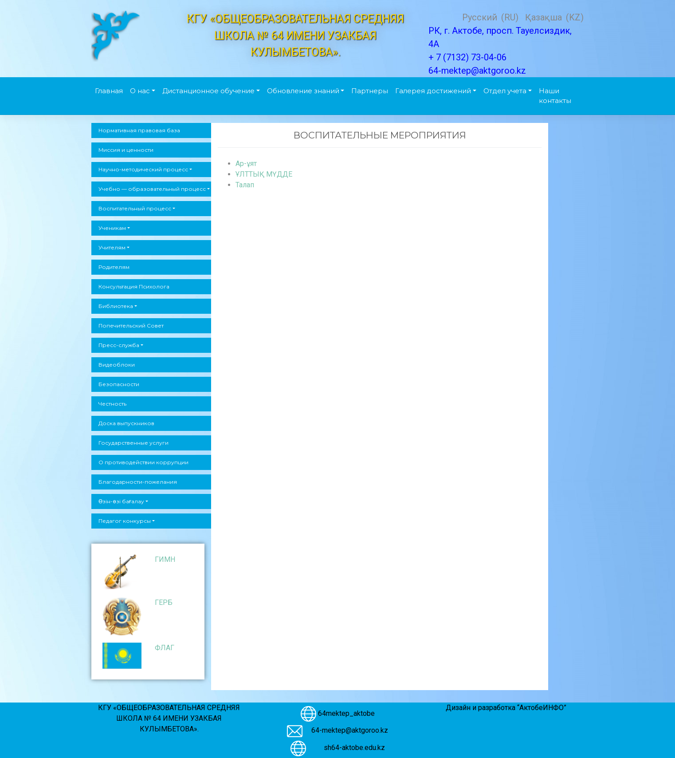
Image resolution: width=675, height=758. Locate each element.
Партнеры (369, 91)
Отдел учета (504, 91)
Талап (244, 185)
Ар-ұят (246, 163)
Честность (112, 403)
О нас (140, 91)
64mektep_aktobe (346, 713)
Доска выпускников (126, 423)
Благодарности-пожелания (137, 481)
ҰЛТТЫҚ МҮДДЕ (263, 174)
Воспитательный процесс (134, 208)
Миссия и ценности (125, 149)
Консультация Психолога (133, 286)
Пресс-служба (118, 345)
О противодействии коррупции (143, 462)
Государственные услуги (133, 442)
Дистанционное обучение (208, 91)
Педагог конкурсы (124, 520)
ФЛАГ (164, 648)
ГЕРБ (164, 602)
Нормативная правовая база (139, 130)
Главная (109, 91)
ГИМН (165, 559)
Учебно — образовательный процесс (152, 189)
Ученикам (112, 228)
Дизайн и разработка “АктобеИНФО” (506, 707)
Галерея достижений (433, 91)
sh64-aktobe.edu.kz (350, 747)
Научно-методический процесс (143, 169)
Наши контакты (555, 96)
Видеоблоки (116, 364)
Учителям (112, 247)
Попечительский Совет (131, 325)
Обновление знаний (303, 91)
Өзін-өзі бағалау (121, 501)
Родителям (114, 267)
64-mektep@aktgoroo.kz (349, 730)
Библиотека (115, 306)
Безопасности (118, 384)
